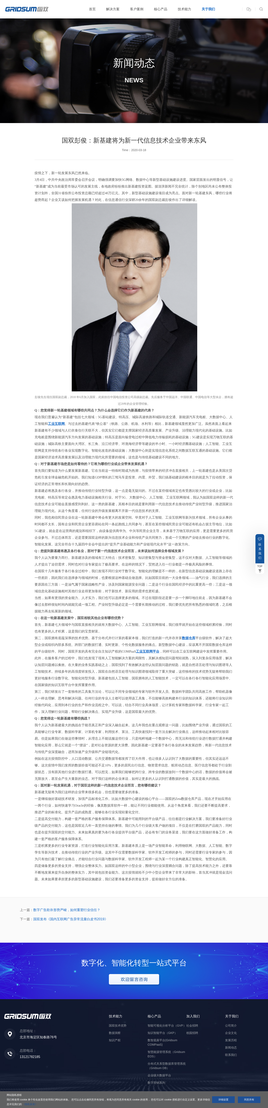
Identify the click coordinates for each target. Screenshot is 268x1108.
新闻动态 (231, 1047)
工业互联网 (56, 423)
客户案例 (136, 9)
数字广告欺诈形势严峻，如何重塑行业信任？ (66, 910)
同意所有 (249, 1099)
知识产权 (115, 1040)
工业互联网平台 (147, 651)
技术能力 (184, 9)
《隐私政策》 (29, 1104)
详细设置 (223, 1099)
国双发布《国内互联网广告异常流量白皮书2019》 (70, 919)
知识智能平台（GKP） (162, 1033)
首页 (92, 9)
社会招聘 (192, 1025)
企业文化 (231, 1033)
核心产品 (160, 9)
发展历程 (231, 1040)
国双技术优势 (117, 1025)
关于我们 (208, 9)
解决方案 (113, 9)
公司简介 (231, 1025)
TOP (259, 566)
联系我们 (259, 551)
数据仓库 (188, 638)
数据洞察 (115, 1033)
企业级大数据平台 (159, 1075)
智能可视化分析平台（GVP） (167, 1025)
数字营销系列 (156, 1082)
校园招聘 (192, 1033)
